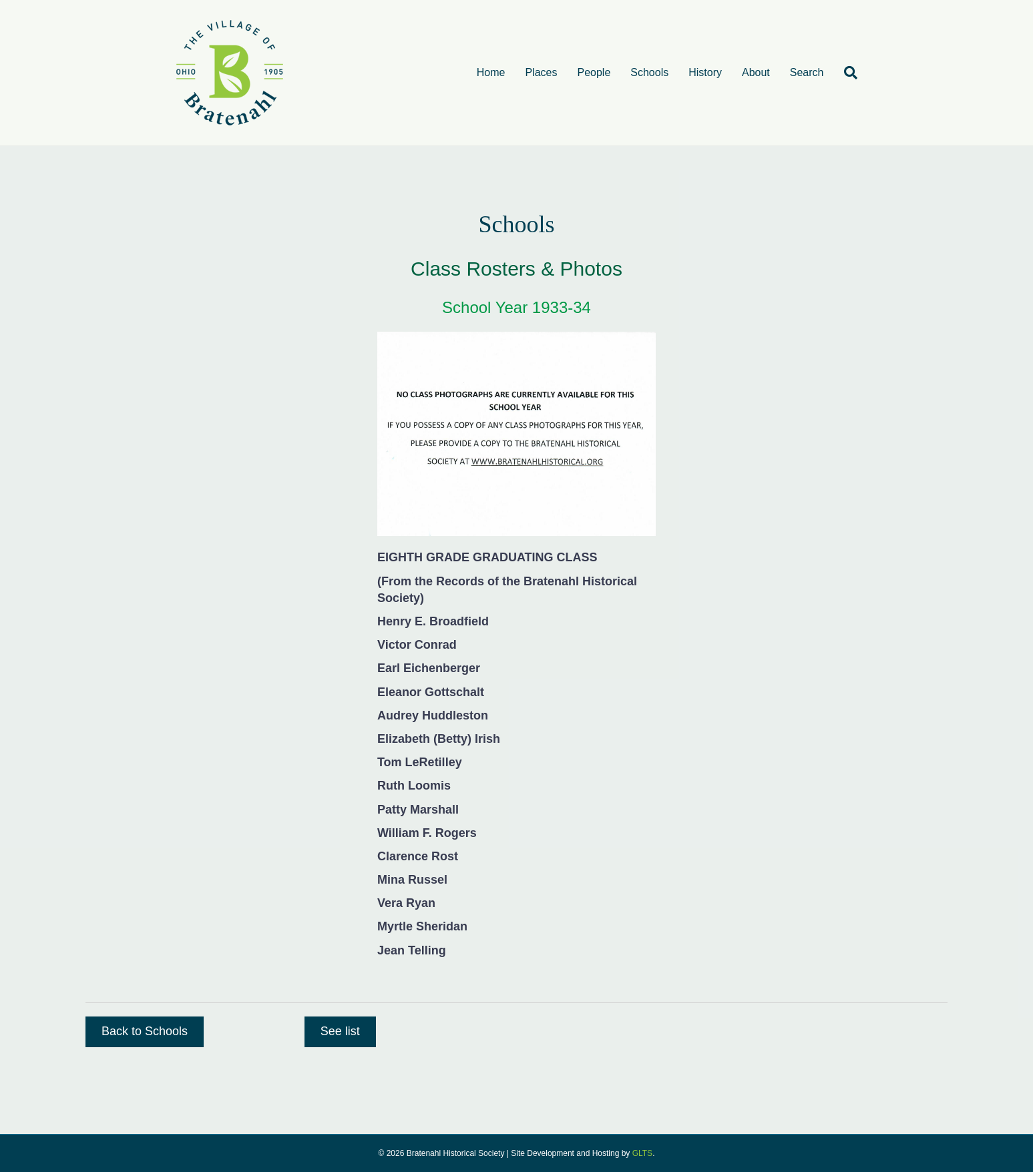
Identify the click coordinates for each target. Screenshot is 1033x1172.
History (705, 72)
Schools (649, 72)
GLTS (642, 1153)
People (593, 72)
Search (807, 72)
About (756, 72)
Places (541, 72)
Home (491, 72)
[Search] (845, 72)
